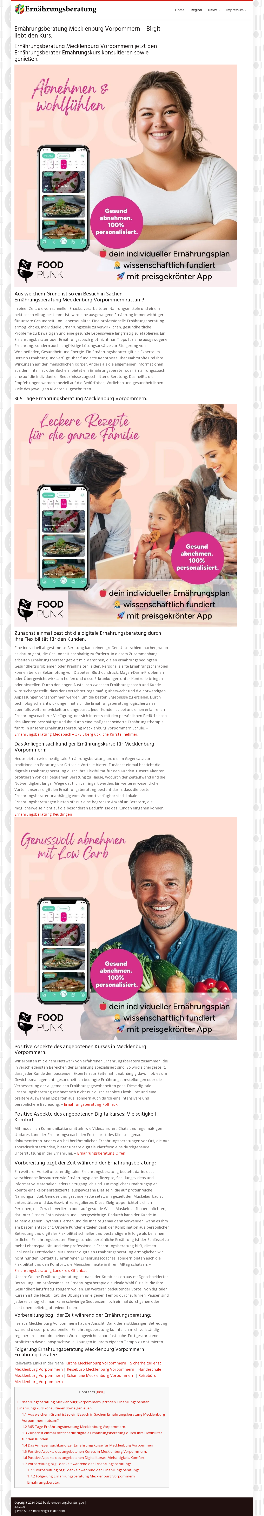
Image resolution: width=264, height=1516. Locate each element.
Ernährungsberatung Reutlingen (43, 814)
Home (180, 10)
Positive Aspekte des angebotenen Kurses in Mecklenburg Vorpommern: (84, 1451)
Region (196, 10)
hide (100, 1392)
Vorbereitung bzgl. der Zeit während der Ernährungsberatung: (76, 1463)
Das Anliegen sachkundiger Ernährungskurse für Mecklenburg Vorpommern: (88, 1445)
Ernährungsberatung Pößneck (91, 1104)
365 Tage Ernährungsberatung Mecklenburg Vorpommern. (74, 1426)
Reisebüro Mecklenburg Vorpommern (100, 1369)
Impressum (236, 10)
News (214, 10)
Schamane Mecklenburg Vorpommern (100, 1375)
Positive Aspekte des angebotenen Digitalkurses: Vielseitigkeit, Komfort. (83, 1457)
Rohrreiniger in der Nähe (49, 1511)
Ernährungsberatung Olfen (101, 1153)
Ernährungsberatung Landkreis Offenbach (52, 1270)
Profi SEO (23, 1511)
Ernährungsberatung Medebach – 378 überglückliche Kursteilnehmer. (76, 734)
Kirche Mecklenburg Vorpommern (96, 1363)
